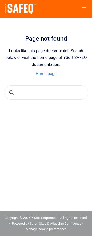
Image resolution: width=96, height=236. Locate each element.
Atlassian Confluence (65, 223)
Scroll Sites (38, 223)
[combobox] (46, 92)
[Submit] (11, 92)
